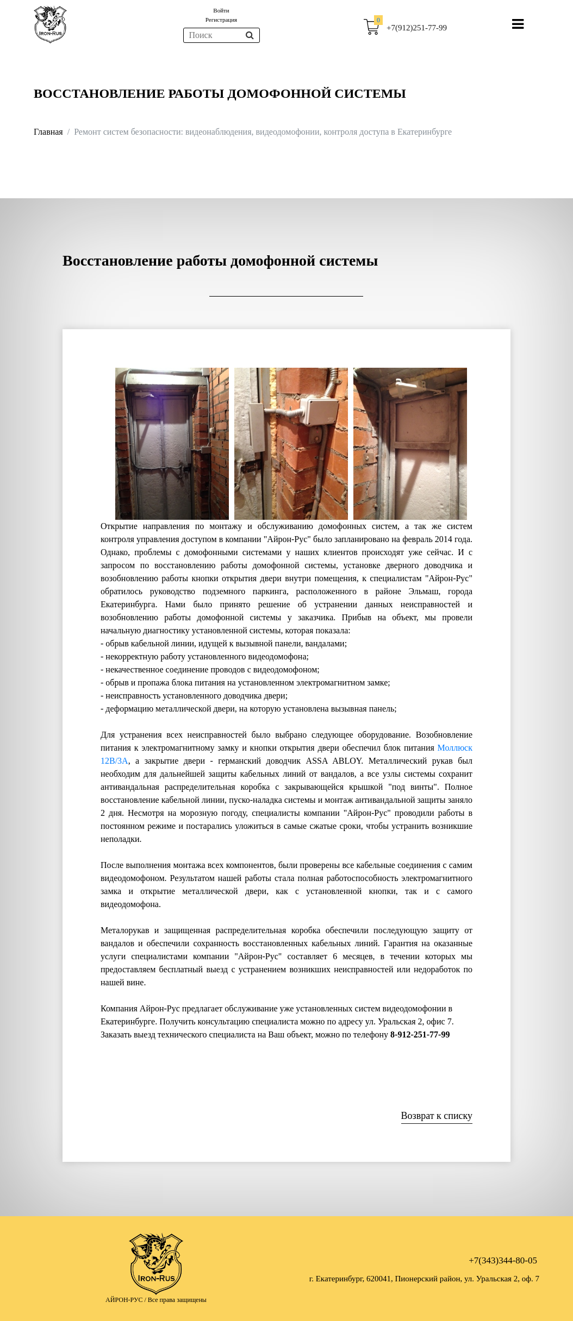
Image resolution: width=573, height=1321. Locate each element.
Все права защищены (177, 1300)
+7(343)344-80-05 (503, 1260)
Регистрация (221, 19)
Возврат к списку (436, 1115)
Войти (221, 10)
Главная (48, 131)
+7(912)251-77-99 (417, 27)
